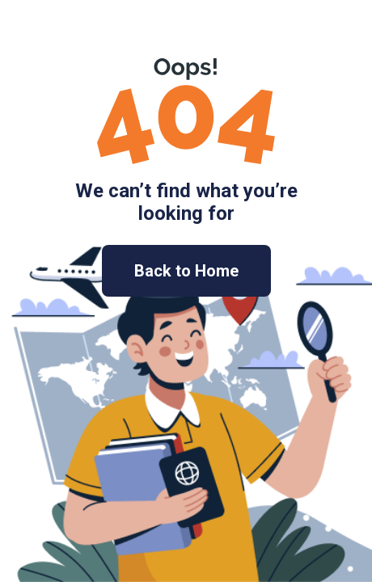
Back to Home (186, 270)
